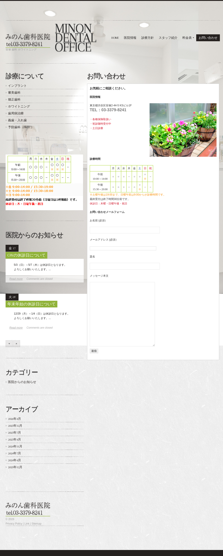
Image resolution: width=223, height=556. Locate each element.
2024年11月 (15, 446)
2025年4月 (14, 439)
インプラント (17, 85)
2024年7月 (14, 453)
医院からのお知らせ (22, 382)
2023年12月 (15, 467)
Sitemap (36, 523)
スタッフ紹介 (168, 37)
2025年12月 (15, 425)
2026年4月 (14, 418)
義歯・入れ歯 (17, 120)
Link (26, 523)
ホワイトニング (19, 106)
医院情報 (130, 37)
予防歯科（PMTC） (21, 127)
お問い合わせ (208, 37)
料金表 (187, 38)
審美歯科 (14, 92)
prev (16, 343)
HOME (115, 37)
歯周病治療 (16, 113)
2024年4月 (14, 460)
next (9, 343)
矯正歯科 (14, 99)
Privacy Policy (14, 523)
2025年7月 (14, 432)
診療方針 (147, 37)
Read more (16, 278)
